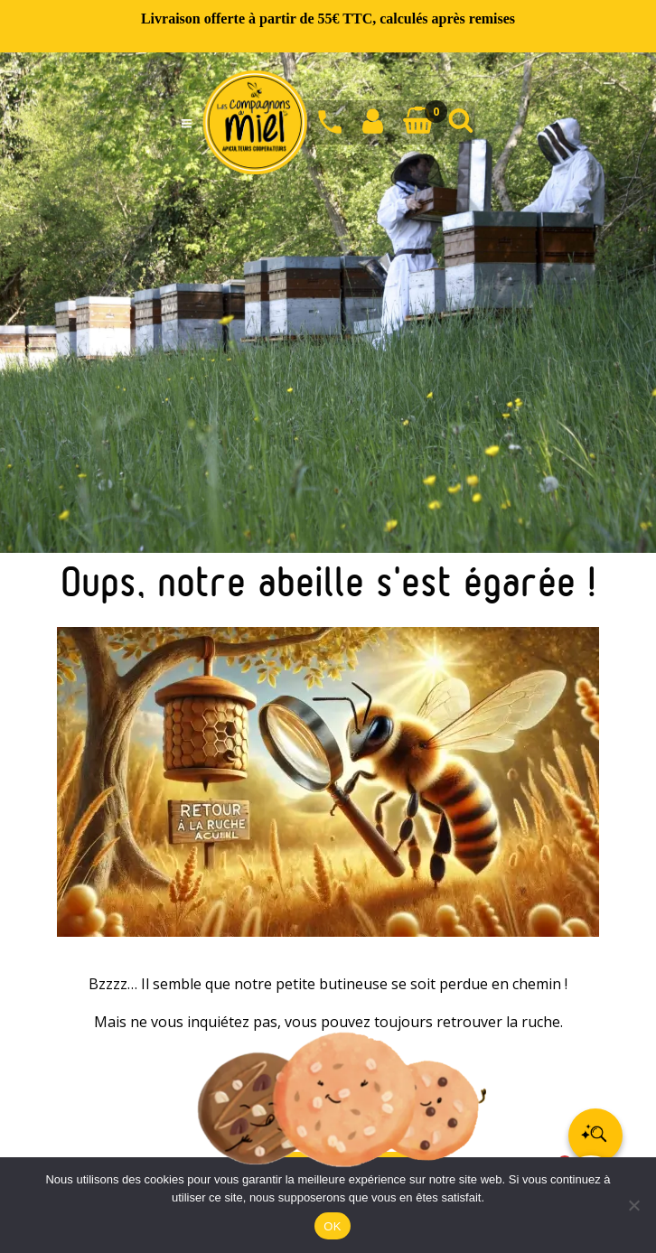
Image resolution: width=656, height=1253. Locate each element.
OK (332, 1226)
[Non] (633, 1205)
